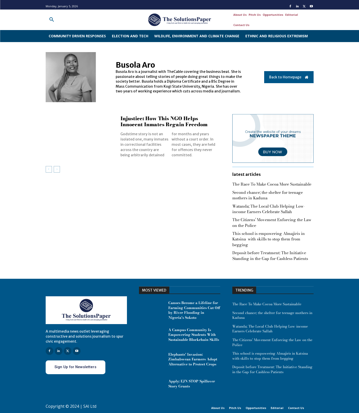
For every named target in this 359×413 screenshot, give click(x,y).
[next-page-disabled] (57, 169)
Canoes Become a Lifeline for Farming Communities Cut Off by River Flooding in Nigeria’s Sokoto (194, 310)
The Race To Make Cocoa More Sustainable (271, 184)
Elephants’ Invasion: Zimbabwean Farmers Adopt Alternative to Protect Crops (192, 359)
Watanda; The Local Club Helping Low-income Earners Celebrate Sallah (268, 209)
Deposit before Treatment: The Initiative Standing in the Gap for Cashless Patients (270, 255)
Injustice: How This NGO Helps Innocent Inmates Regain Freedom (163, 121)
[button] (52, 20)
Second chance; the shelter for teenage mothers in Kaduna (267, 195)
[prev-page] (49, 169)
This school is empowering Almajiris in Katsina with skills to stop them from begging (268, 239)
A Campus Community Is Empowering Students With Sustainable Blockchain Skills (193, 334)
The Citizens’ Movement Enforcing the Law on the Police (271, 222)
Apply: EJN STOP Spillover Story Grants (191, 383)
